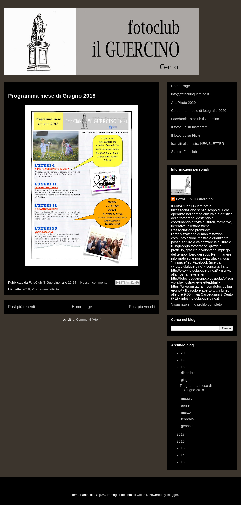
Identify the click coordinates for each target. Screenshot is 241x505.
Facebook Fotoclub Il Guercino (195, 119)
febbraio (187, 419)
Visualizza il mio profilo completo (196, 304)
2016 (181, 441)
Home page (82, 307)
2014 (181, 455)
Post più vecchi (142, 307)
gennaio (187, 426)
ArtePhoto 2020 (183, 102)
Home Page (180, 86)
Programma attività (45, 289)
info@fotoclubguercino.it (190, 94)
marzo (186, 412)
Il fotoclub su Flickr (185, 135)
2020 (181, 353)
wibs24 (142, 495)
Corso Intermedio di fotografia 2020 (198, 111)
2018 (26, 289)
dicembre (188, 373)
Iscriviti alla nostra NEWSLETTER (197, 144)
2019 (181, 360)
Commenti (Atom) (89, 319)
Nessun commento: (94, 282)
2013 (181, 462)
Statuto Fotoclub (184, 152)
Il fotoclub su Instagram (189, 127)
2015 (181, 448)
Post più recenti (21, 307)
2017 (181, 434)
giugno (186, 380)
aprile (185, 405)
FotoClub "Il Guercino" (195, 199)
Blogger (172, 495)
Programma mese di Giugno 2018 (51, 96)
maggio (187, 398)
